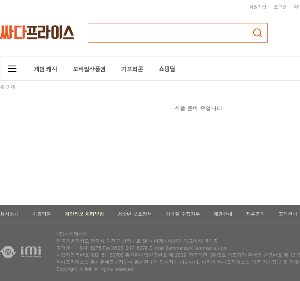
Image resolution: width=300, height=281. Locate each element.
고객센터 (288, 213)
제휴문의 (255, 213)
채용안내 (223, 213)
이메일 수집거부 (183, 213)
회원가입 (257, 7)
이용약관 (41, 213)
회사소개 (9, 213)
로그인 (280, 7)
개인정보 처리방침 (84, 213)
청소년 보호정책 (135, 213)
